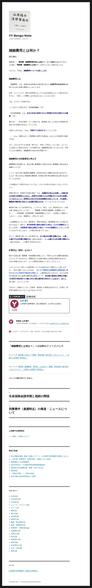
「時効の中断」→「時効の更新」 (23, 473)
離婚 (60, 331)
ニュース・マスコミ (18, 505)
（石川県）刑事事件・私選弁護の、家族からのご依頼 (30, 459)
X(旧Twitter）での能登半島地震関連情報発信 (28, 465)
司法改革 (14, 499)
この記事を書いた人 (18, 296)
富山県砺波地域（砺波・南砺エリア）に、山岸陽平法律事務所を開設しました (39, 456)
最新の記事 (32, 296)
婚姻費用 (47, 331)
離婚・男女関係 (35, 331)
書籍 (12, 511)
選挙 (12, 551)
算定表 (56, 331)
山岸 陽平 (24, 301)
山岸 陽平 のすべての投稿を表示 (59, 323)
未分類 (13, 516)
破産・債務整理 (16, 525)
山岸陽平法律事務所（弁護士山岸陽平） (23, 571)
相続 (12, 542)
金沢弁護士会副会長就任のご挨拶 (23, 476)
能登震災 (14, 470)
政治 (12, 536)
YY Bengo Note (20, 35)
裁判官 (13, 519)
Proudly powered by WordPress (30, 582)
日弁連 (13, 502)
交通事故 (14, 531)
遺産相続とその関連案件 (20, 462)
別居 (43, 331)
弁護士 (13, 534)
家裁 (52, 331)
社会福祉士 (15, 545)
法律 (12, 496)
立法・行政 (15, 548)
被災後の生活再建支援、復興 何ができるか (27, 468)
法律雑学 (14, 539)
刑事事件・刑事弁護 (18, 528)
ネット (13, 508)
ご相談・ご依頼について (20, 436)
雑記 (12, 513)
